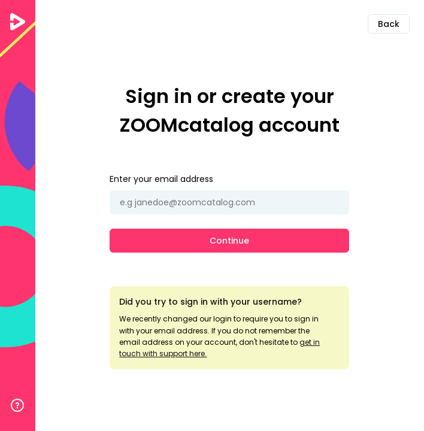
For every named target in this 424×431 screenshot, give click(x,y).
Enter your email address (161, 179)
